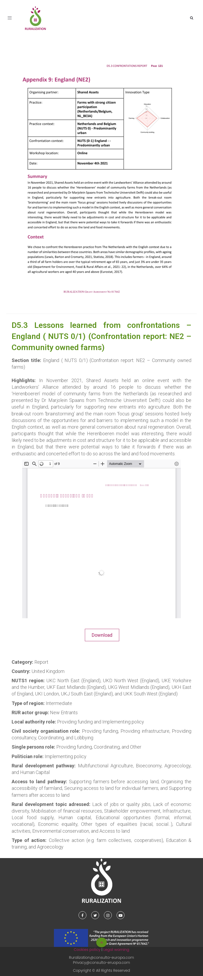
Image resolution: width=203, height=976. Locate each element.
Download (102, 635)
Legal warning (116, 949)
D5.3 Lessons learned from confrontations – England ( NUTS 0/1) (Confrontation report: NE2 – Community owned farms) (101, 336)
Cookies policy (87, 949)
